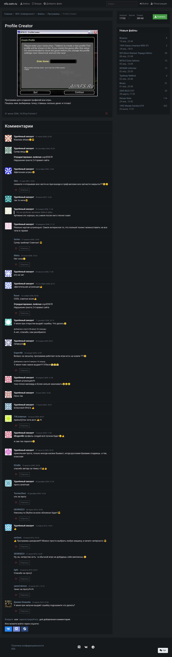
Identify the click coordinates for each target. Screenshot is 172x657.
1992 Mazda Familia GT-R (131, 106)
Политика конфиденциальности (27, 645)
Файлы (25, 3)
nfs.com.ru (10, 3)
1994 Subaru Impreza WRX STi (134, 45)
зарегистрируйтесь (28, 619)
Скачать (160, 16)
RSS (13, 649)
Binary (122, 83)
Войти (144, 3)
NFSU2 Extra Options (129, 60)
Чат (163, 650)
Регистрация (159, 3)
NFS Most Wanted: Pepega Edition (135, 53)
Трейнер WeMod (127, 75)
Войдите (9, 619)
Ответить (24, 190)
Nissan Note (125, 98)
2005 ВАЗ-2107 (126, 90)
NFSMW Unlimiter (127, 68)
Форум (37, 3)
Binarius (123, 38)
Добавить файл (53, 3)
